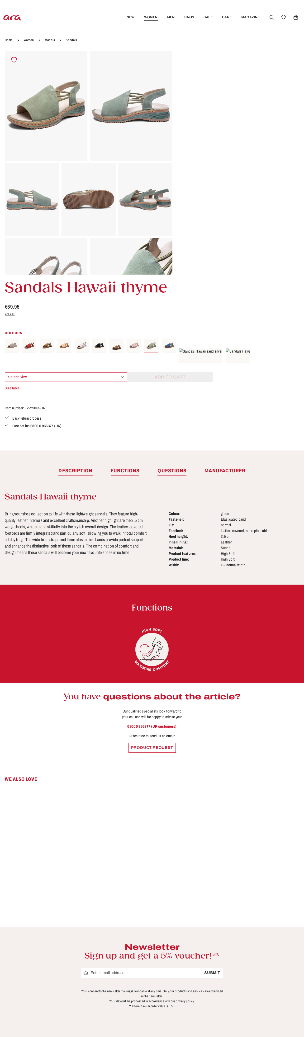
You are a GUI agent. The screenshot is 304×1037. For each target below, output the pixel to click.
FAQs (187, 941)
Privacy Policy (120, 976)
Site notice (116, 958)
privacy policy (185, 845)
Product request (152, 592)
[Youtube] (280, 926)
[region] (88, 163)
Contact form (39, 950)
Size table (189, 174)
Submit (212, 817)
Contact (190, 932)
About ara (115, 941)
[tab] (75, 315)
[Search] (271, 17)
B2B (110, 932)
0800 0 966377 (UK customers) (151, 571)
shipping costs (219, 1026)
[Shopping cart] (295, 17)
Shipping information (202, 967)
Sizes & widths (196, 985)
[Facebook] (265, 926)
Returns (190, 976)
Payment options (198, 958)
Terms (112, 967)
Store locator (119, 923)
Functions (192, 949)
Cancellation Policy (125, 949)
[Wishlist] (283, 17)
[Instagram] (265, 942)
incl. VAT (187, 100)
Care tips (191, 923)
